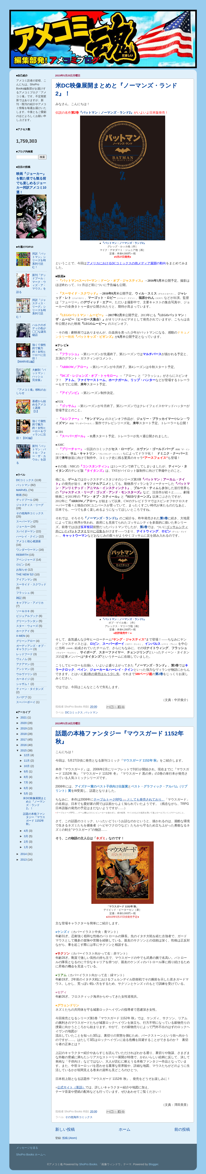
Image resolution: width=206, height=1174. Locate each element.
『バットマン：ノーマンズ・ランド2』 (124, 243)
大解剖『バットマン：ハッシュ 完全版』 (39, 374)
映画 (19, 494)
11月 (27, 760)
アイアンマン (24, 579)
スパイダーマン (25, 531)
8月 (26, 777)
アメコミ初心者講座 (28, 541)
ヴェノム (21, 659)
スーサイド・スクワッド (31, 584)
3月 (26, 836)
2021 (24, 717)
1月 (26, 847)
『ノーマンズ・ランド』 (101, 518)
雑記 (19, 597)
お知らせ (21, 569)
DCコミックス (74, 712)
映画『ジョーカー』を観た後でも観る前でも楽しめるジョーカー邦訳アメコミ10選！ (31, 183)
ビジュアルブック (27, 616)
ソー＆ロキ (23, 611)
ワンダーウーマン (27, 549)
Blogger (153, 1164)
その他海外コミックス (79, 1117)
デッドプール (24, 499)
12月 (27, 755)
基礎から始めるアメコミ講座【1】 (39, 406)
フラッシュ (23, 592)
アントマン (23, 669)
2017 (24, 739)
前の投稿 (182, 1129)
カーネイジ (23, 678)
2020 (24, 723)
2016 (24, 745)
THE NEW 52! (25, 574)
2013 (24, 859)
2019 (24, 728)
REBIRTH (22, 554)
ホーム (124, 1129)
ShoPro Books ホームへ (31, 1154)
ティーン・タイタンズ (30, 688)
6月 (26, 788)
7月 (26, 782)
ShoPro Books (88, 1164)
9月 (26, 771)
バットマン (91, 712)
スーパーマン (24, 521)
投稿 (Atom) (69, 1137)
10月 (27, 766)
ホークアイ (23, 631)
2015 (24, 750)
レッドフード (24, 654)
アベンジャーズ (25, 559)
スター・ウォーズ (27, 625)
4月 (26, 830)
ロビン (20, 564)
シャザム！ (23, 684)
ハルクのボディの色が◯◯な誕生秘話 (39, 330)
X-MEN (20, 635)
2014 (24, 854)
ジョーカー (23, 526)
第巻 (164, 518)
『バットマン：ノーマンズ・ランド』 (106, 112)
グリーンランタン (27, 621)
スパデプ (21, 697)
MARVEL (22, 490)
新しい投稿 (65, 1129)
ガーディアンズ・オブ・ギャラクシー (31, 647)
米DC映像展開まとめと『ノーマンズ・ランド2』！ (34, 803)
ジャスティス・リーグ (30, 504)
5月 (26, 793)
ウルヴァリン (24, 674)
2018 (24, 733)
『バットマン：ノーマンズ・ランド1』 (124, 619)
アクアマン (23, 664)
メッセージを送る (27, 1147)
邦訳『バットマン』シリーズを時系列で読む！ (39, 260)
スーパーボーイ (25, 702)
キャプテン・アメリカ (30, 602)
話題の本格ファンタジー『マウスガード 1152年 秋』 (34, 818)
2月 (26, 841)
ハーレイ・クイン (27, 536)
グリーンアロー (25, 640)
